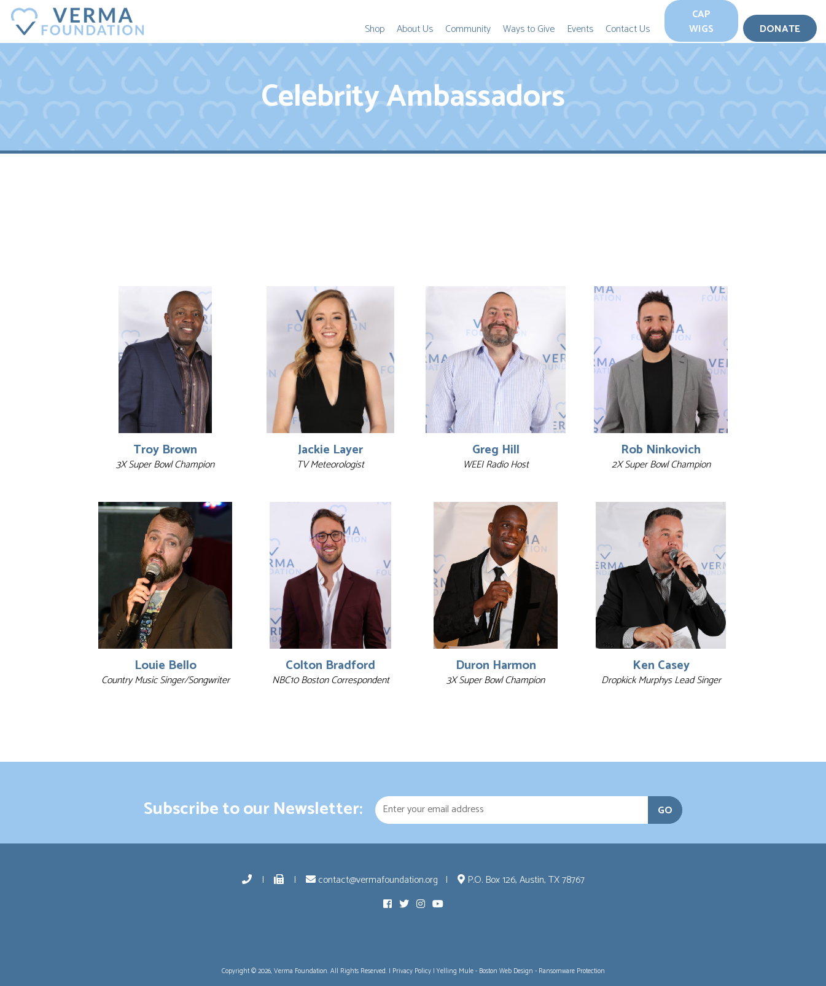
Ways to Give (529, 29)
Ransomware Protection (572, 971)
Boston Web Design (506, 971)
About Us (415, 29)
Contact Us (628, 29)
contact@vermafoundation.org (372, 880)
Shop (374, 29)
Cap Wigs (701, 21)
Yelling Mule (455, 971)
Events (580, 29)
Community (468, 29)
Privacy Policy (411, 971)
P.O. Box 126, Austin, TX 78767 (521, 880)
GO (665, 810)
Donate (780, 29)
